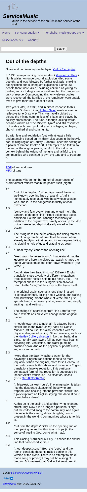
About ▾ (33, 40)
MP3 (9, 170)
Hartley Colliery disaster (34, 336)
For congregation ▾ (27, 32)
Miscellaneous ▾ (12, 40)
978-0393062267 (33, 378)
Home (6, 32)
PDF (9, 167)
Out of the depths (64, 69)
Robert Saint (48, 110)
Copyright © (9, 484)
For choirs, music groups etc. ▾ (64, 32)
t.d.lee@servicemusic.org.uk (26, 472)
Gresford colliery (66, 75)
